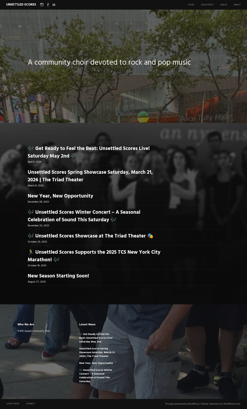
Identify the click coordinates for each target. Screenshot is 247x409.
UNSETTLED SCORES (21, 4)
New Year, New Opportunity (60, 196)
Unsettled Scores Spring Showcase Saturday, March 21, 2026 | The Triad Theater (90, 176)
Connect (30, 404)
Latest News (12, 404)
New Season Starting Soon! (58, 276)
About (237, 5)
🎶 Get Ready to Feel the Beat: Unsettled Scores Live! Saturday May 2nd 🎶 (89, 152)
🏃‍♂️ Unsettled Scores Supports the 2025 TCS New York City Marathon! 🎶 (94, 256)
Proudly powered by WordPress (182, 404)
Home (191, 5)
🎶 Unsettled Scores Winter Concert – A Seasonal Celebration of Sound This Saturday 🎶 (84, 216)
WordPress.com (231, 404)
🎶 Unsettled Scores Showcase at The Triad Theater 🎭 (90, 236)
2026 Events (207, 5)
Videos (223, 5)
